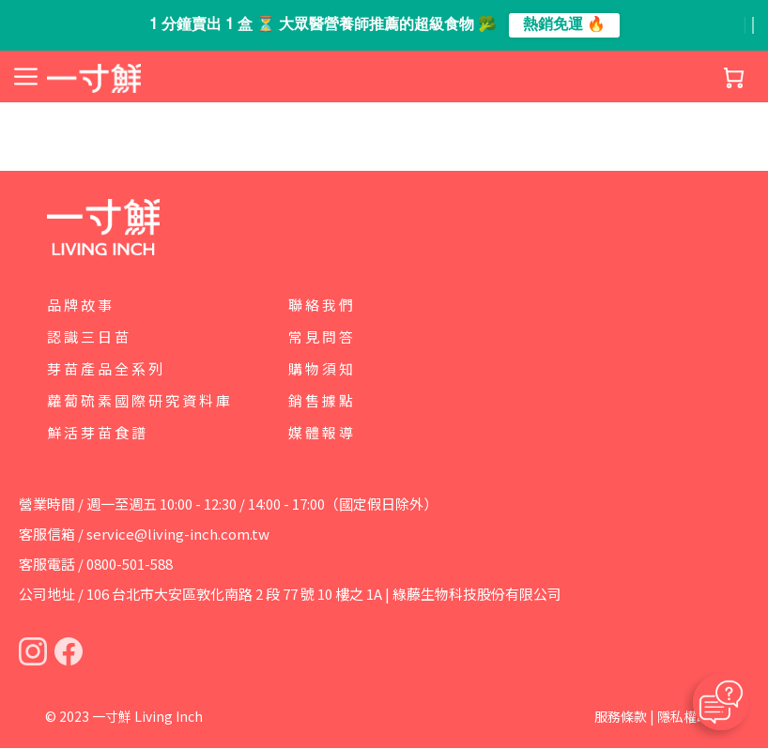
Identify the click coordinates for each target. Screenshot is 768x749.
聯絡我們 (322, 304)
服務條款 (620, 717)
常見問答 (322, 336)
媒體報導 (322, 432)
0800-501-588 (129, 564)
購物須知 (322, 368)
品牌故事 (81, 304)
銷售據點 (322, 400)
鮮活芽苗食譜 (97, 432)
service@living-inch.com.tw (177, 534)
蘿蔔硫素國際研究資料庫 (140, 400)
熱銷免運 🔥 (564, 25)
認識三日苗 (89, 336)
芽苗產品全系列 (106, 368)
